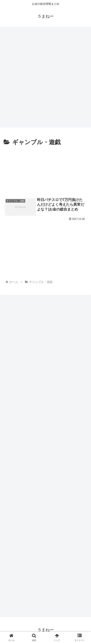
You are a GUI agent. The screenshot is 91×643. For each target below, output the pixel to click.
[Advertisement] (45, 75)
